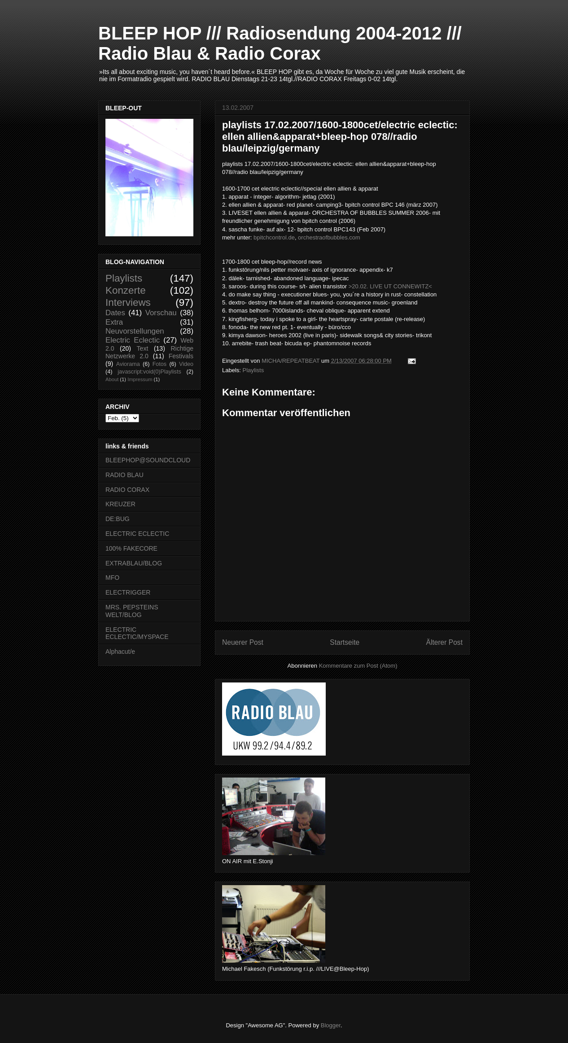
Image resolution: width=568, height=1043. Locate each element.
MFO (112, 577)
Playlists (253, 370)
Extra (114, 322)
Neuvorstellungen (134, 331)
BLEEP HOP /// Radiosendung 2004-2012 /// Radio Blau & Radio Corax (280, 43)
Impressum (139, 379)
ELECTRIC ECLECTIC (137, 533)
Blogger (331, 1025)
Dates (115, 313)
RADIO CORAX (127, 489)
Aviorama (128, 364)
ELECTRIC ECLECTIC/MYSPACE (137, 633)
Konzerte (125, 290)
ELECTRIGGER (127, 592)
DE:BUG (117, 518)
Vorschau (161, 313)
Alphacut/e (120, 651)
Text (143, 348)
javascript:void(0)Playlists (149, 372)
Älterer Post (444, 642)
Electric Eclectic (132, 340)
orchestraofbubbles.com (329, 237)
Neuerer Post (242, 642)
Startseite (344, 642)
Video (186, 364)
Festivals (181, 356)
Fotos (160, 364)
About (111, 379)
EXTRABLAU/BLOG (133, 563)
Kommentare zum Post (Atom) (358, 665)
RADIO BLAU (124, 474)
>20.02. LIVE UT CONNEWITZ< (390, 286)
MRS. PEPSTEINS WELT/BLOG (131, 611)
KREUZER (120, 504)
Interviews (128, 302)
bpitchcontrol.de (274, 237)
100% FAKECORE (131, 548)
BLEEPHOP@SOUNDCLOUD (147, 460)
